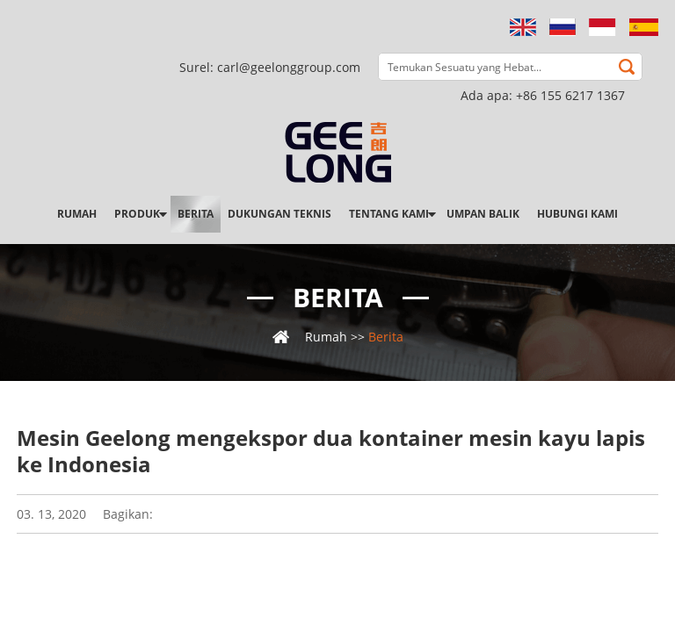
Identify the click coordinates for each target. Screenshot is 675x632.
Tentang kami (389, 213)
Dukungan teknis (279, 213)
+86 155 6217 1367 (570, 95)
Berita (196, 213)
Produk (137, 213)
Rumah (77, 213)
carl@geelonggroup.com (288, 67)
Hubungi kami (577, 213)
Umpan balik (482, 213)
